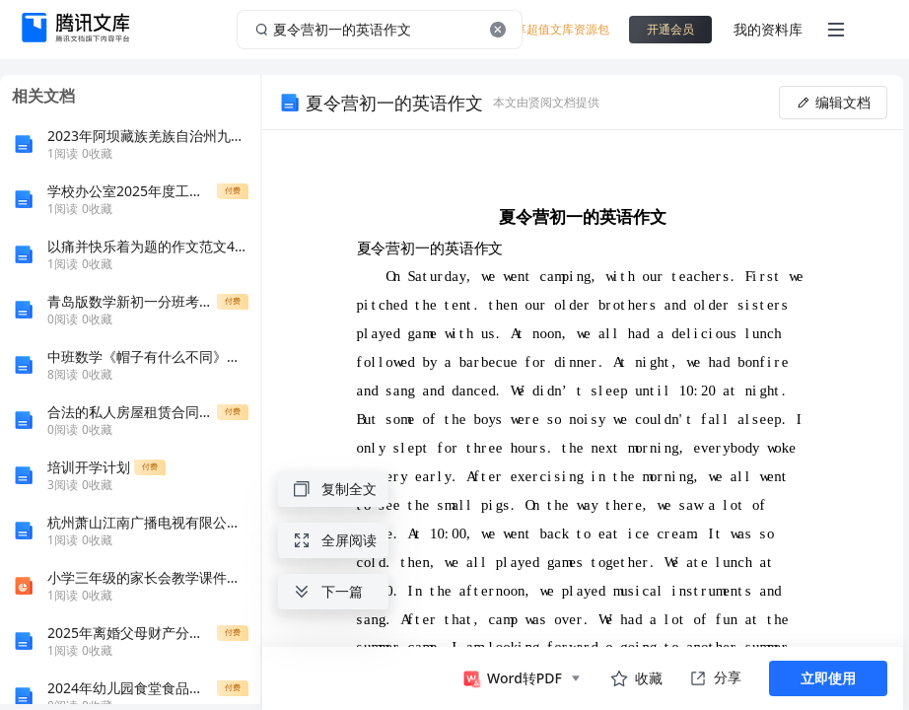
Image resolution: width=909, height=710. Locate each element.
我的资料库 (768, 29)
